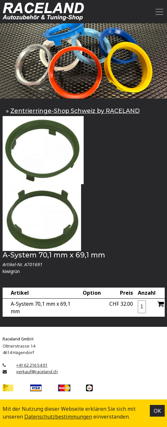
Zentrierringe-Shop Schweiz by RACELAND (75, 110)
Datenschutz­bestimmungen (58, 416)
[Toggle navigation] (158, 12)
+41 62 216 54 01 (31, 365)
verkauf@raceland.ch (37, 371)
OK (157, 410)
